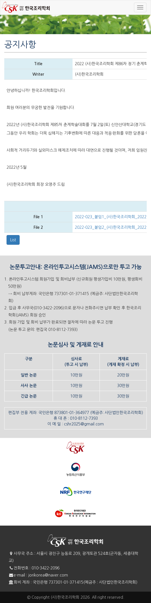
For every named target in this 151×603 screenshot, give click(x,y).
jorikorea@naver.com (48, 575)
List (13, 240)
